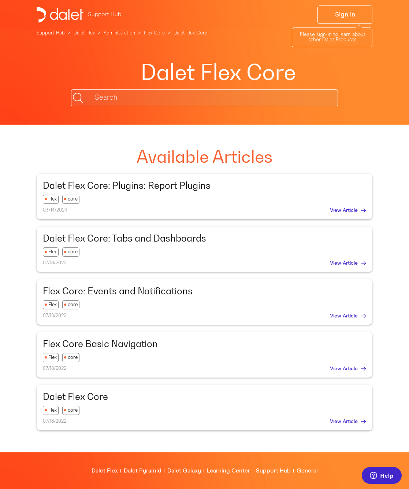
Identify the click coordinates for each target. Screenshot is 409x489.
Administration (119, 33)
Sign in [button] (345, 14)
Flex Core (154, 33)
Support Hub (51, 33)
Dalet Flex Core (190, 33)
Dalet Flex (84, 33)
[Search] (204, 97)
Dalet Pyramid (142, 471)
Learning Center (228, 471)
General (307, 471)
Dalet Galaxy (184, 471)
